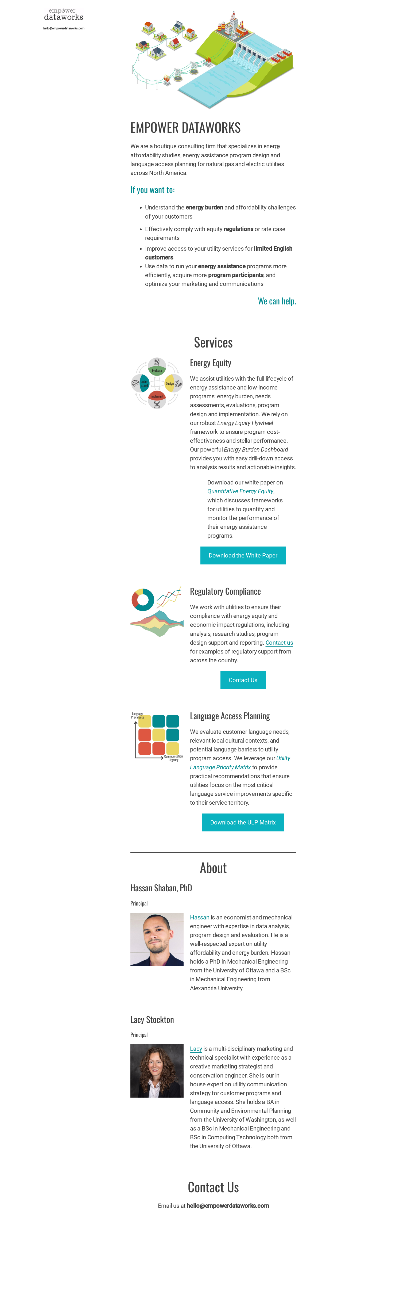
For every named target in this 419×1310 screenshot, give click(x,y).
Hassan (200, 917)
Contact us (279, 642)
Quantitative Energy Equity (240, 491)
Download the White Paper (243, 555)
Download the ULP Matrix (243, 822)
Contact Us (243, 680)
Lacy (196, 1048)
